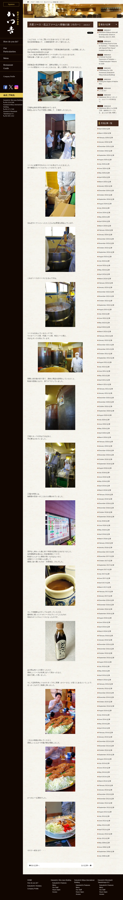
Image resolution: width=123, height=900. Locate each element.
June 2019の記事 (104, 478)
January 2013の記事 (105, 791)
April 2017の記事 (104, 584)
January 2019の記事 (105, 500)
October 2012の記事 (105, 805)
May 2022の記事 (104, 323)
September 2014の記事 (106, 707)
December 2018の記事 (106, 504)
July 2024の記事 (104, 208)
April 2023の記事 (104, 275)
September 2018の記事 (106, 518)
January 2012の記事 (105, 836)
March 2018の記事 (105, 540)
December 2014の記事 (106, 694)
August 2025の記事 (105, 160)
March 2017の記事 (105, 588)
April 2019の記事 (104, 487)
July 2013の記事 (104, 765)
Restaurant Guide (8, 66)
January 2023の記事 (105, 288)
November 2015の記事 (106, 650)
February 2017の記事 (106, 593)
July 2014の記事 (104, 716)
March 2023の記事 (105, 279)
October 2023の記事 (105, 248)
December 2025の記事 (106, 146)
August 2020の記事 (105, 416)
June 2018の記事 (104, 526)
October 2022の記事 (105, 301)
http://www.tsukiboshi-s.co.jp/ (38, 52)
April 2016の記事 (104, 628)
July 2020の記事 (104, 420)
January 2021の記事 (105, 394)
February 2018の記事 (106, 544)
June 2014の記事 (104, 721)
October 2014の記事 (105, 703)
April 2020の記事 (104, 434)
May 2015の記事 (104, 672)
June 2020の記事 (104, 425)
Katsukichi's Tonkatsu (34, 886)
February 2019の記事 (106, 495)
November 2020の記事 (106, 403)
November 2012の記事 (106, 800)
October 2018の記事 (105, 513)
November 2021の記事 (106, 350)
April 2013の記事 (104, 778)
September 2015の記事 (106, 659)
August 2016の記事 (105, 619)
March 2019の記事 (105, 491)
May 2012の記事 (104, 827)
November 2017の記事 (106, 557)
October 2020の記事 (105, 407)
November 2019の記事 (106, 456)
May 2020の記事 (104, 429)
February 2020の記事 (106, 442)
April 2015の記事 (104, 677)
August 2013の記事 (105, 760)
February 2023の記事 (106, 283)
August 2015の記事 (105, 663)
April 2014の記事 (104, 730)
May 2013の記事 (104, 774)
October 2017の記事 (105, 562)
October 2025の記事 (105, 151)
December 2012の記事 (106, 796)
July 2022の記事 (104, 314)
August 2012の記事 (105, 813)
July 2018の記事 (104, 522)
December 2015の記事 (106, 646)
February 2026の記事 (106, 138)
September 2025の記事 (106, 155)
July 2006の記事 (104, 858)
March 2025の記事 (105, 182)
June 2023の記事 (104, 266)
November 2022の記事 (106, 297)
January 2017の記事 (105, 597)
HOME (29, 880)
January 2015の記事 (105, 690)
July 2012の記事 (104, 818)
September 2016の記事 (106, 615)
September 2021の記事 (106, 358)
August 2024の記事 (105, 204)
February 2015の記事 (106, 685)
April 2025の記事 (104, 177)
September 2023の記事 (106, 252)
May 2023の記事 (104, 270)
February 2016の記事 (106, 637)
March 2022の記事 (105, 332)
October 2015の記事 (105, 654)
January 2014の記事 (105, 738)
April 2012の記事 (104, 831)
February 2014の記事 (106, 734)
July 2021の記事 (104, 367)
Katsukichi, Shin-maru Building (61, 880)
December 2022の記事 (106, 292)
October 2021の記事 (105, 354)
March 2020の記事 (105, 438)
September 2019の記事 (106, 465)
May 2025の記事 (104, 173)
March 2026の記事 (105, 133)
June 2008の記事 (104, 849)
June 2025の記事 (104, 169)
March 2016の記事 (105, 632)
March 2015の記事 (105, 681)
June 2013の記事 (104, 769)
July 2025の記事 (104, 164)
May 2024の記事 (104, 217)
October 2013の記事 (105, 752)
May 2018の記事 (104, 531)
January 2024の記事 (105, 235)
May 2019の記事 (104, 482)
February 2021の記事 (106, 389)
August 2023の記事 (105, 257)
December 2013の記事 (106, 743)
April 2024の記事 (104, 222)
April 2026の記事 (104, 129)
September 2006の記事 (106, 853)
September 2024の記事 (106, 199)
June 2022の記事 (104, 319)
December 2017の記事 (106, 553)
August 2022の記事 (105, 310)
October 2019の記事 (105, 460)
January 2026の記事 (105, 142)
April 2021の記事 (104, 381)
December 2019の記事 (106, 451)
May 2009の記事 (104, 844)
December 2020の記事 (106, 398)
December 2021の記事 (106, 345)
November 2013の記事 (106, 747)
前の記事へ (34, 865)
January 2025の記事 (105, 186)
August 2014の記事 (105, 712)
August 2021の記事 (105, 363)
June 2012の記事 (104, 822)
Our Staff (55, 887)
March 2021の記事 (105, 385)
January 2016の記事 (105, 641)
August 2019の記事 (105, 469)
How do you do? (10, 41)
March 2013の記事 (105, 783)
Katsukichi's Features (59, 883)
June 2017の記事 (104, 579)
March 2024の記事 (105, 226)
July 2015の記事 (104, 668)
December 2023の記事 (106, 239)
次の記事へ (86, 865)
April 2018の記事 (104, 535)
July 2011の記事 (104, 840)
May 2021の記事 (104, 376)
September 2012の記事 (106, 809)
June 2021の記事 (104, 372)
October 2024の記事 (105, 195)
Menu (6, 58)
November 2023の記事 (106, 244)
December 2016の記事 (106, 601)
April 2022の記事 (104, 328)
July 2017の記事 (104, 575)
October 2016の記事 (105, 610)
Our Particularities (9, 50)
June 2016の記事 (104, 624)
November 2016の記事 (106, 606)
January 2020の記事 (105, 447)
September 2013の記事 (106, 756)
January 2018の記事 (105, 548)
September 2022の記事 (106, 305)
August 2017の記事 (105, 571)
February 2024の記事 (106, 230)
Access (54, 892)
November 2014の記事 (106, 699)
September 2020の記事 (106, 411)
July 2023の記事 (104, 261)
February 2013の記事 (106, 787)
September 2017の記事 (106, 566)
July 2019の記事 (104, 473)
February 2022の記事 (106, 336)
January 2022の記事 (105, 341)
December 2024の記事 (106, 191)
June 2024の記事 (104, 213)
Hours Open (56, 890)
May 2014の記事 (104, 725)
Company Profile (9, 76)
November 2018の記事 (106, 509)
